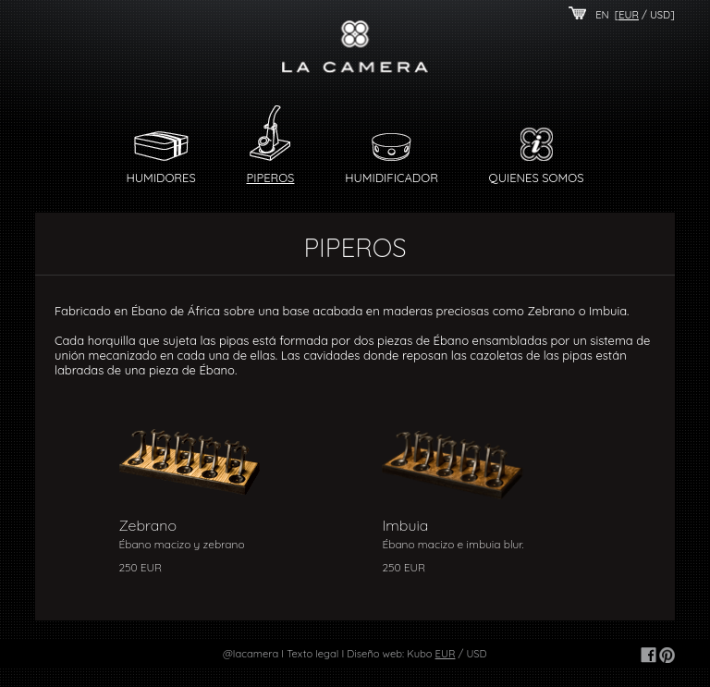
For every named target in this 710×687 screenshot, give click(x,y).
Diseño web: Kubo (389, 653)
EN (602, 14)
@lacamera (250, 653)
